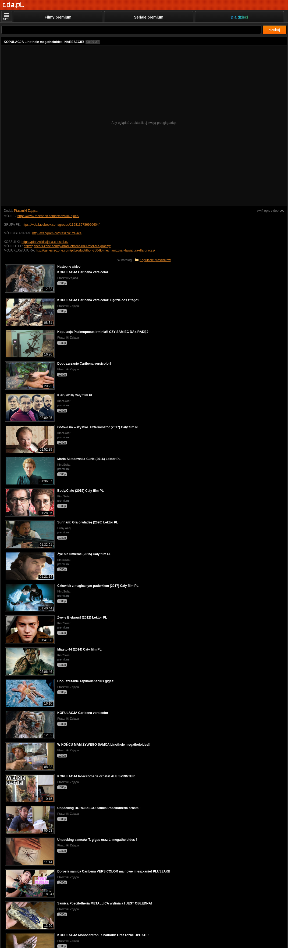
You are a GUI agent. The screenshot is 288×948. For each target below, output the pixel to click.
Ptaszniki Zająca (25, 211)
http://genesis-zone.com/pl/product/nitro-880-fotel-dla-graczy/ (67, 246)
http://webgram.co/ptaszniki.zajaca (56, 233)
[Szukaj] (131, 29)
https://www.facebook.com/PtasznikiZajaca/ (48, 216)
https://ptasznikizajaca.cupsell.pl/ (45, 242)
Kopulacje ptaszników (155, 260)
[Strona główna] (13, 5)
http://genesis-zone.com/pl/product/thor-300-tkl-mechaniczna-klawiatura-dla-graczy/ (95, 250)
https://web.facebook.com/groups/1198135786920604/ (60, 225)
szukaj (274, 30)
